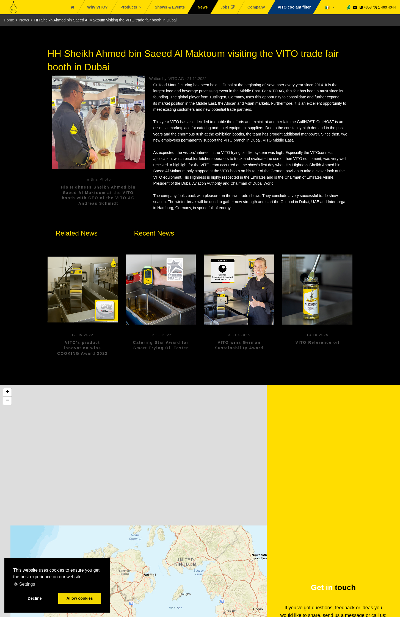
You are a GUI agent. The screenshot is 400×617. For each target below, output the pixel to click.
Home (9, 20)
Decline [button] (35, 598)
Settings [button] (24, 584)
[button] (7, 392)
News (24, 20)
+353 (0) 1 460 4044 (378, 7)
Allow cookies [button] (80, 598)
